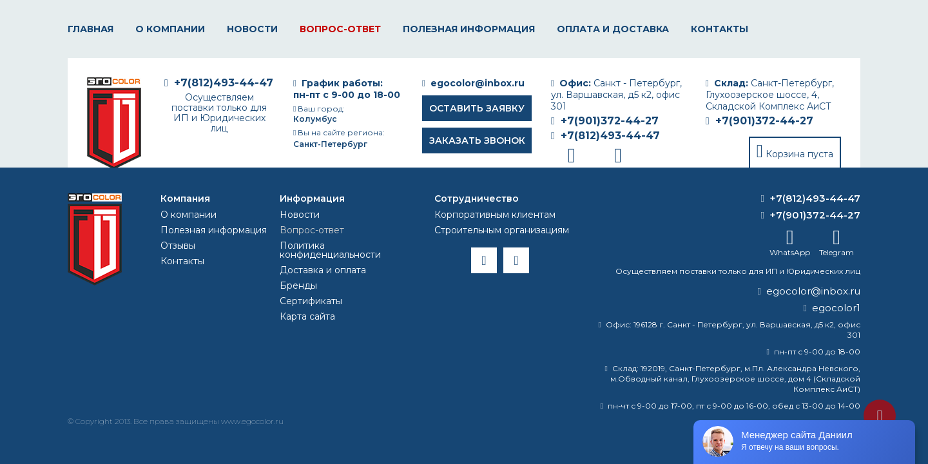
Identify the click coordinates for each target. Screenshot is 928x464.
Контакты (719, 29)
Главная (90, 29)
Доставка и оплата (323, 270)
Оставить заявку (477, 108)
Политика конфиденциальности (330, 250)
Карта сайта (307, 316)
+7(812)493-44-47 (610, 136)
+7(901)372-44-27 (764, 121)
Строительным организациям (501, 230)
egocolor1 (836, 308)
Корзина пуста (799, 154)
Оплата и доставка (613, 29)
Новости (252, 29)
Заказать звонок (477, 140)
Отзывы (177, 245)
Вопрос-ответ (340, 29)
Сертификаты (311, 301)
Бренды (298, 285)
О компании (170, 29)
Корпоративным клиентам (495, 214)
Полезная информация (469, 29)
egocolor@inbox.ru (477, 83)
